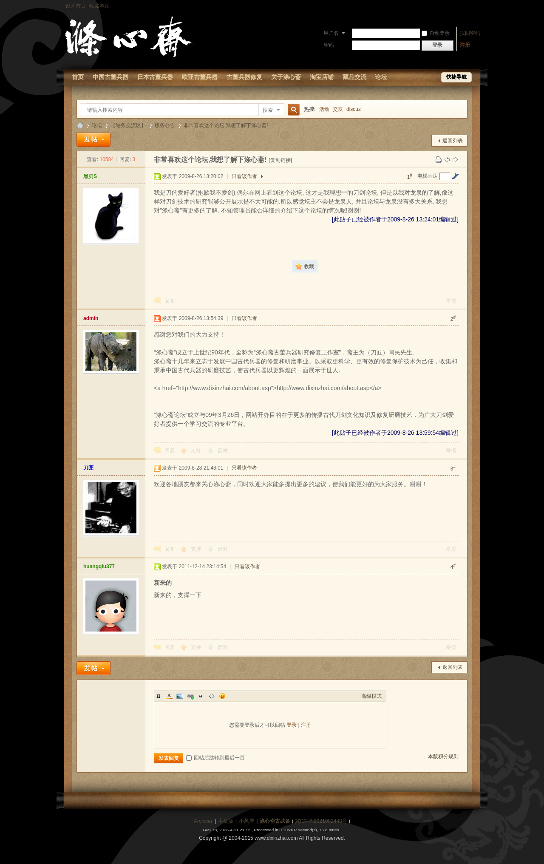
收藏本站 (99, 6)
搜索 (268, 110)
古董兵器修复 (244, 77)
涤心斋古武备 (275, 821)
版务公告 (165, 125)
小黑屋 (246, 821)
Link (190, 696)
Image (180, 696)
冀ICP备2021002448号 (321, 821)
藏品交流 (354, 77)
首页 (78, 77)
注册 (465, 45)
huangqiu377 (99, 566)
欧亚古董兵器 (200, 77)
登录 (291, 725)
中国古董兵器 (110, 77)
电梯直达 (427, 176)
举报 (451, 301)
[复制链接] (280, 160)
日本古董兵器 (155, 77)
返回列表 (452, 141)
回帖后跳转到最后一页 (215, 758)
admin (90, 318)
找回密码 (470, 33)
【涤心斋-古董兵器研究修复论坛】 (79, 125)
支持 (196, 450)
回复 (169, 301)
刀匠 (88, 468)
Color (169, 696)
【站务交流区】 (128, 125)
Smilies (222, 696)
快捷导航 (456, 77)
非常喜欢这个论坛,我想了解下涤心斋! (226, 125)
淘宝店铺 (322, 77)
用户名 (331, 33)
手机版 (225, 821)
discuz (353, 109)
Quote (201, 696)
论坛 (381, 77)
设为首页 (75, 6)
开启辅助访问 (478, 6)
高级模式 (371, 696)
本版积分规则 (443, 756)
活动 (324, 109)
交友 (338, 109)
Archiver (203, 821)
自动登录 (436, 33)
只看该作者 (244, 176)
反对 (223, 450)
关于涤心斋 (286, 77)
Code (211, 696)
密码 (329, 45)
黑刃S (90, 176)
